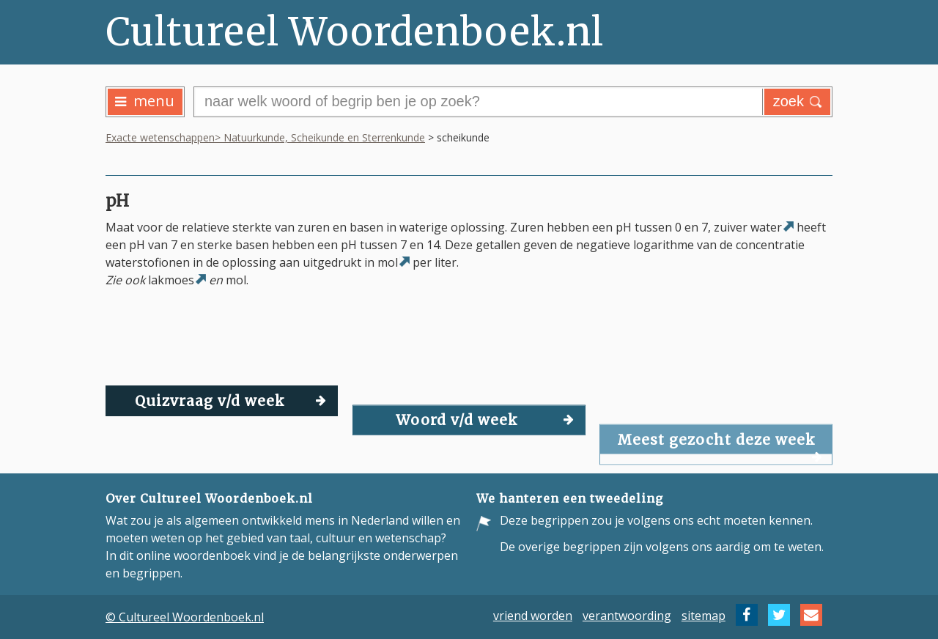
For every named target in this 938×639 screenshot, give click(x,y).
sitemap (703, 615)
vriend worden (532, 615)
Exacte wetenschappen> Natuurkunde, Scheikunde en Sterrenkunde (265, 137)
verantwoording (627, 615)
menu (144, 101)
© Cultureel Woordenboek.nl (185, 617)
